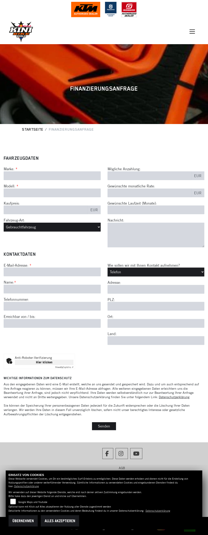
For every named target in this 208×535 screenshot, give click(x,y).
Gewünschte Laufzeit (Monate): (132, 203)
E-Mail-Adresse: (17, 300)
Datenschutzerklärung (174, 397)
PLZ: (111, 334)
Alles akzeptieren (60, 521)
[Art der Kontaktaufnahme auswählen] (156, 307)
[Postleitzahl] (156, 341)
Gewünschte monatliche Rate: (131, 186)
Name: (9, 317)
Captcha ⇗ (64, 367)
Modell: (9, 186)
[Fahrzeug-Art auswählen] (52, 227)
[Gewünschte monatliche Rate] (150, 193)
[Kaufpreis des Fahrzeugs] (46, 209)
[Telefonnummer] (52, 341)
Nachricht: (116, 220)
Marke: (9, 169)
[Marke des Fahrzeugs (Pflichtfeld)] (52, 175)
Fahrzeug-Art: (14, 220)
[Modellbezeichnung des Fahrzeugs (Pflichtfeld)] (52, 193)
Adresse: (114, 318)
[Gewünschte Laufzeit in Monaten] (156, 209)
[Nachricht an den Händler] (156, 235)
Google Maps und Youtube (32, 502)
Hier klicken (44, 362)
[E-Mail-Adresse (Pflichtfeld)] (52, 307)
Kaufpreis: (12, 203)
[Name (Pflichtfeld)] (52, 324)
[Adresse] (156, 324)
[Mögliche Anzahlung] (150, 175)
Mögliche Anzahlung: (124, 169)
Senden (104, 426)
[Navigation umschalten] (192, 31)
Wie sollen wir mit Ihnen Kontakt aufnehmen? (144, 300)
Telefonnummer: (16, 334)
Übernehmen (23, 521)
